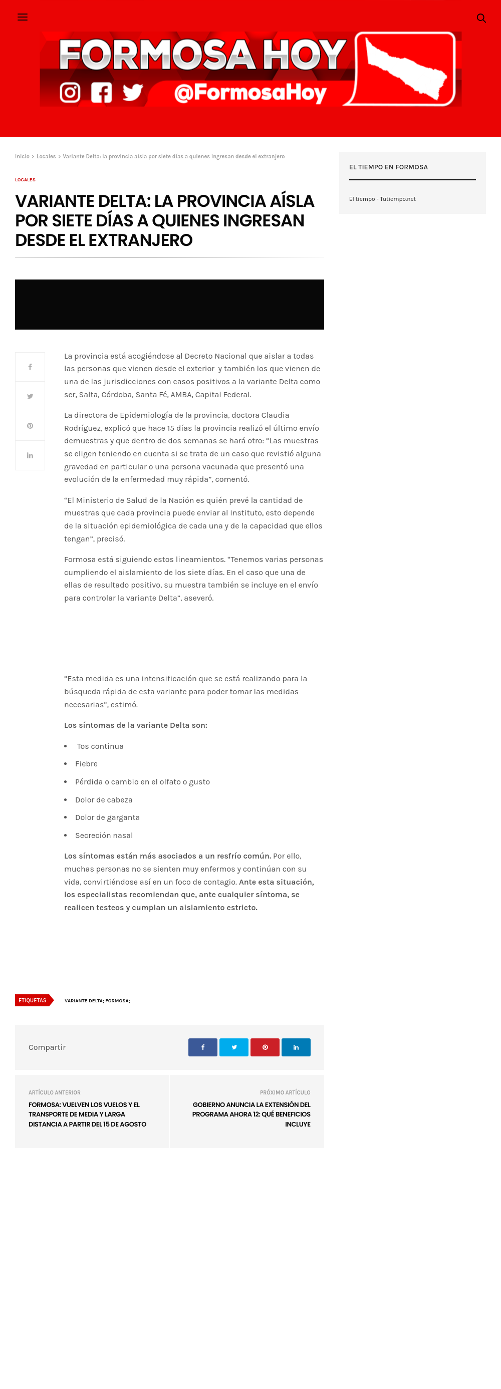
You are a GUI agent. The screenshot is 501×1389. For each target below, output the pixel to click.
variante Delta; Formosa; (97, 1001)
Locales (25, 179)
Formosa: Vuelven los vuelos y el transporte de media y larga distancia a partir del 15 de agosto (87, 1114)
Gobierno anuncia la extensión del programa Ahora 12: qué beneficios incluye (251, 1114)
